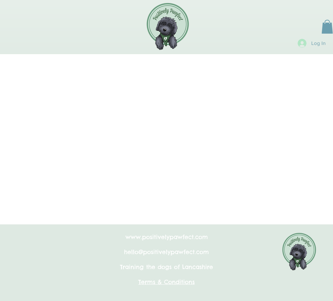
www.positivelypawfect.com (166, 237)
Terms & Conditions (166, 282)
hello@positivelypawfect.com (166, 252)
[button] (327, 27)
